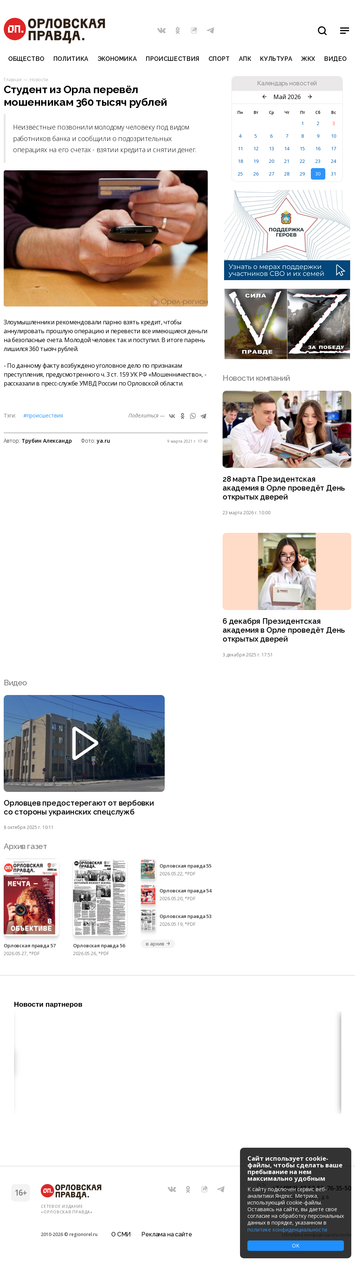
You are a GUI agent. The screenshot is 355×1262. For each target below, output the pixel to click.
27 (271, 173)
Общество (26, 59)
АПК (245, 59)
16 (318, 148)
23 (318, 161)
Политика (71, 59)
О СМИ (121, 1234)
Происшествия (173, 59)
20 (271, 161)
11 (240, 148)
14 (286, 148)
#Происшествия (43, 415)
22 (302, 161)
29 (302, 173)
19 (256, 161)
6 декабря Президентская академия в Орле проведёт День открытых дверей (284, 632)
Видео (335, 59)
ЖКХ (308, 59)
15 (302, 148)
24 (333, 161)
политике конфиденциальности (287, 1229)
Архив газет (25, 848)
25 (240, 173)
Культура (276, 59)
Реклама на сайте (166, 1234)
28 (286, 173)
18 (240, 161)
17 (333, 148)
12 (256, 148)
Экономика (117, 59)
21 (286, 161)
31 (333, 173)
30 (318, 173)
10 (333, 135)
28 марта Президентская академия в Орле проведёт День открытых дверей (284, 488)
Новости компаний (256, 378)
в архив (158, 946)
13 (271, 148)
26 (256, 173)
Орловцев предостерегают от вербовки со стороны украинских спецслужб (80, 809)
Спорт (219, 59)
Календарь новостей (287, 83)
